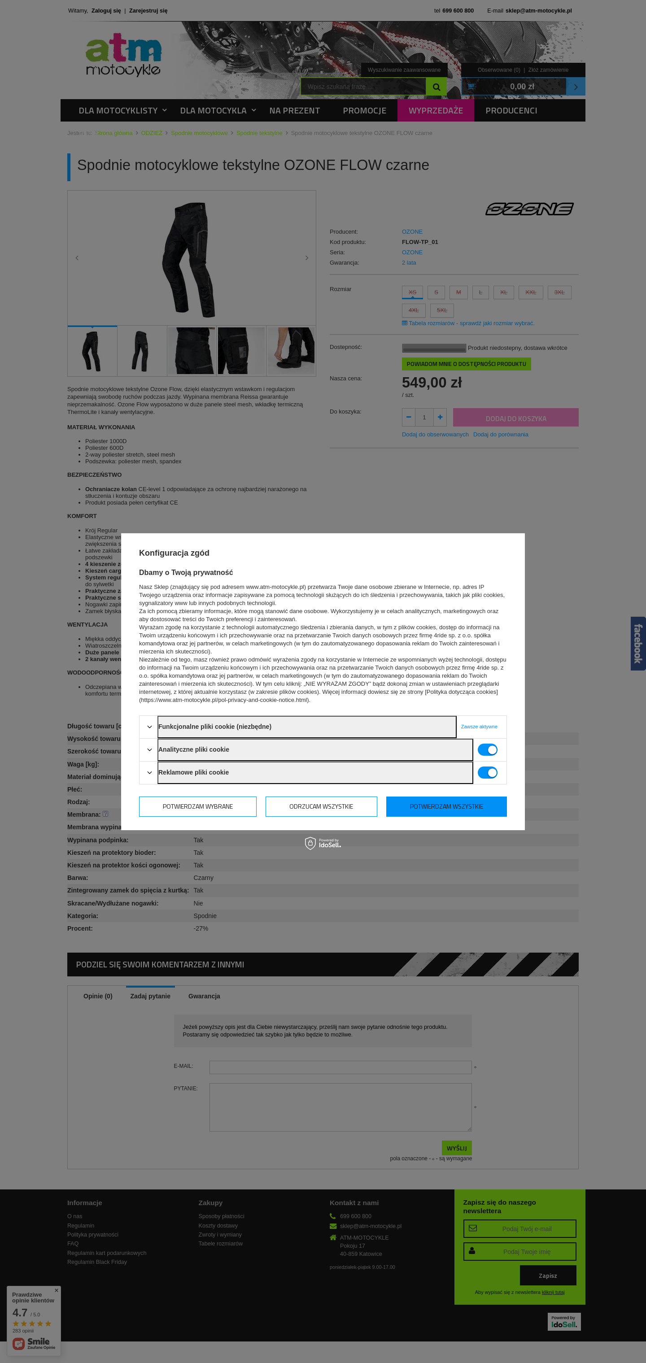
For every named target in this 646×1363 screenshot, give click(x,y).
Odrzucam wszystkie (321, 806)
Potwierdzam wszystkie (446, 806)
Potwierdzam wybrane (198, 806)
